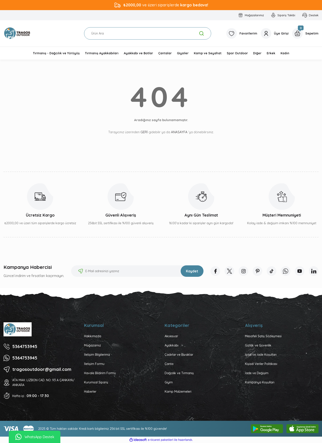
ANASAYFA (179, 132)
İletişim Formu (94, 364)
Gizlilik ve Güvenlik (258, 345)
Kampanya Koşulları (259, 382)
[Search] (147, 33)
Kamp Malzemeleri (178, 392)
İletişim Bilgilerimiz (97, 355)
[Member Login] (275, 33)
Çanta (169, 364)
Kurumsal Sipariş (96, 382)
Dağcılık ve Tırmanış (179, 373)
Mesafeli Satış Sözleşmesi (263, 336)
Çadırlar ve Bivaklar (179, 355)
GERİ (144, 132)
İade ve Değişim (256, 373)
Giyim (169, 382)
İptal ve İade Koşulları (261, 355)
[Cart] (305, 33)
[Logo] (18, 33)
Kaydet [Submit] (192, 271)
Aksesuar (171, 336)
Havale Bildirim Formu (100, 373)
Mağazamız (92, 345)
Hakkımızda (92, 336)
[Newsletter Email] (137, 271)
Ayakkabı (171, 345)
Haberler (90, 392)
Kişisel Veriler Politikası (261, 364)
